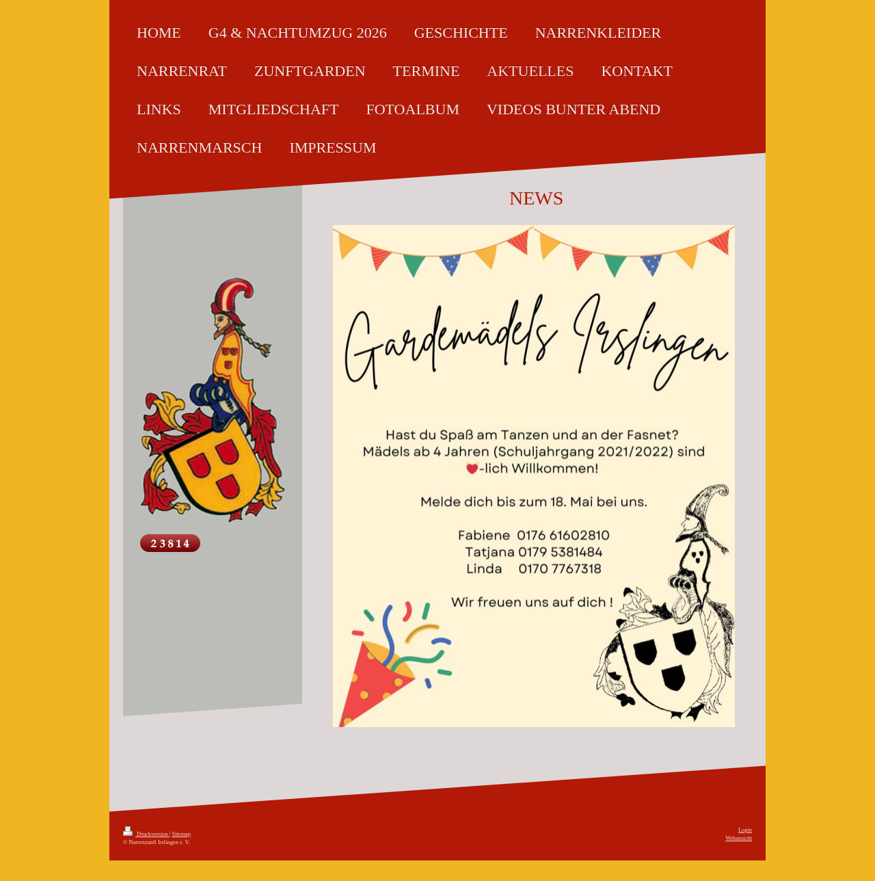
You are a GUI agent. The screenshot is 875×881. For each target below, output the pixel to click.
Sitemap (181, 834)
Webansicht (738, 838)
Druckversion (146, 834)
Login (745, 830)
